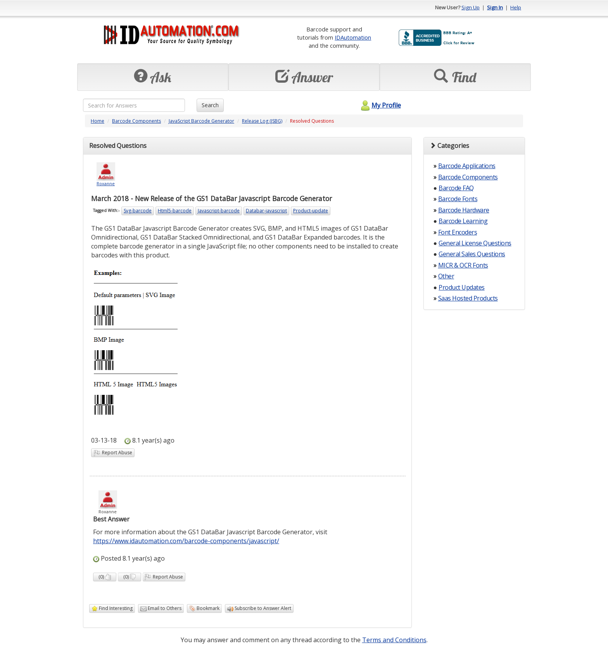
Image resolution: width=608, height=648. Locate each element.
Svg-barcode (138, 210)
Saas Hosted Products (468, 298)
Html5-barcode (175, 210)
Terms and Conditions (394, 640)
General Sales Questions (472, 254)
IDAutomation (353, 37)
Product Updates (462, 287)
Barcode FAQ (456, 188)
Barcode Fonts (458, 199)
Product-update (310, 210)
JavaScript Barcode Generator (201, 121)
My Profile (380, 105)
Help (515, 7)
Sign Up (470, 7)
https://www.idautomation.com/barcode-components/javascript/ (186, 541)
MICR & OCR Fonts (463, 265)
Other (446, 276)
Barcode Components (136, 121)
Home (97, 121)
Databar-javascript (266, 210)
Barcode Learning (463, 221)
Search (210, 105)
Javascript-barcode (219, 210)
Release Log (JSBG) (262, 121)
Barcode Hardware (463, 210)
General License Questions (475, 243)
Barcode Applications (467, 166)
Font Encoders (457, 232)
